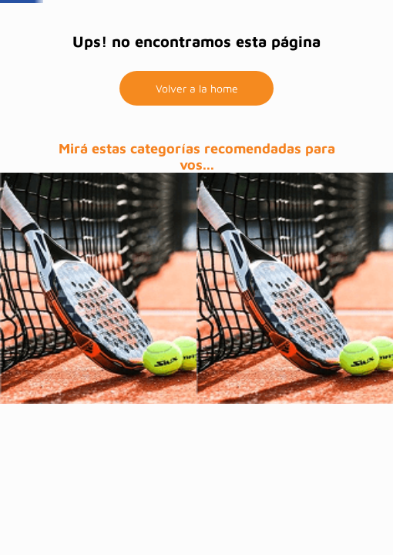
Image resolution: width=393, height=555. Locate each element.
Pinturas (100, 62)
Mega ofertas (221, 62)
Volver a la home (197, 174)
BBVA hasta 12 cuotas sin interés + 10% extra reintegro (197, 16)
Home (158, 62)
